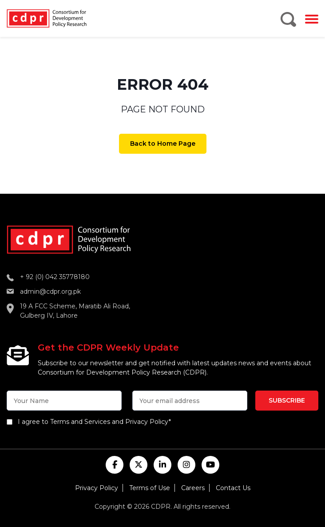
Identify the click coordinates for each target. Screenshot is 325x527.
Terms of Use (149, 488)
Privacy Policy (96, 488)
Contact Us (233, 488)
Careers (193, 488)
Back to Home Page (162, 144)
